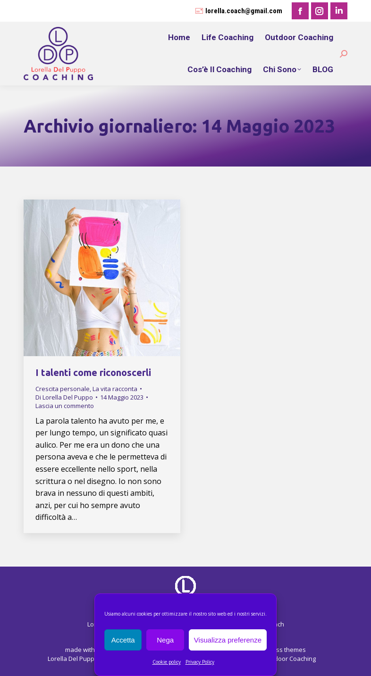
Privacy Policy (200, 662)
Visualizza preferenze (227, 640)
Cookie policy (166, 662)
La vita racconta (115, 388)
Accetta (123, 640)
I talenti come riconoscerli (93, 372)
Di (64, 397)
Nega (165, 640)
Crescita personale (62, 388)
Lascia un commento (64, 405)
